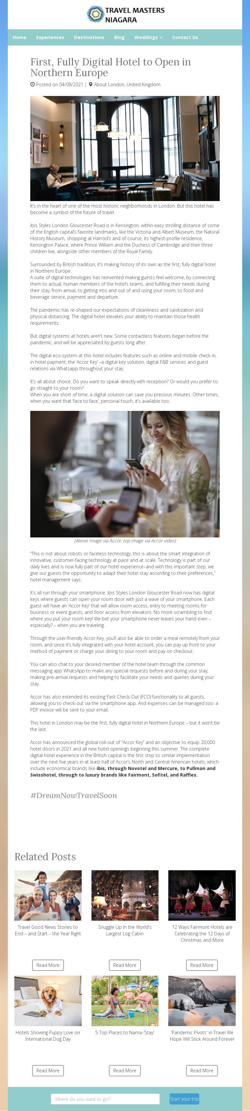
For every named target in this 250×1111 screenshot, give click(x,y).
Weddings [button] (148, 37)
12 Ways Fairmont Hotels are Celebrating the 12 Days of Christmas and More (202, 906)
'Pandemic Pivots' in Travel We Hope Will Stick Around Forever (202, 1009)
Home (19, 37)
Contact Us (185, 37)
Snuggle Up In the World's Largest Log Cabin (125, 903)
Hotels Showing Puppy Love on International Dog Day (48, 1009)
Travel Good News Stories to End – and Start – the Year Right (48, 903)
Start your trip (184, 1099)
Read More (48, 965)
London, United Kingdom (134, 84)
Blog (119, 37)
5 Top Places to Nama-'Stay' (125, 1006)
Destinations (89, 37)
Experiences (50, 37)
